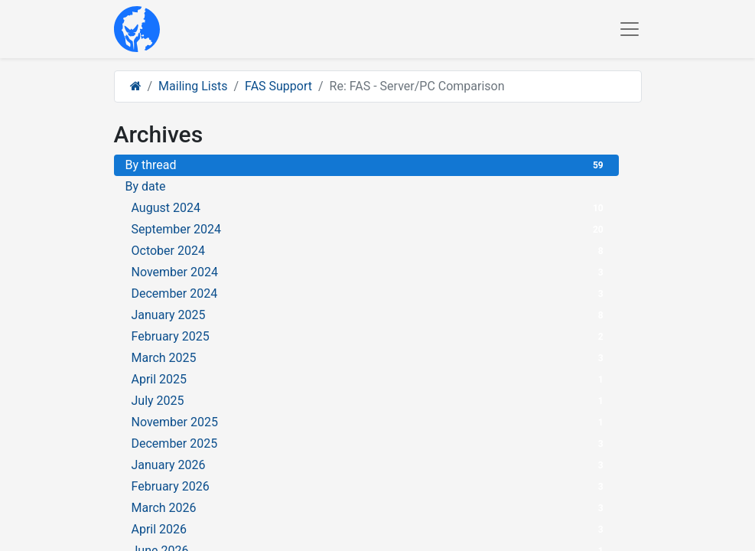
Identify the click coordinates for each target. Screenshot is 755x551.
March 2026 (369, 507)
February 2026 (369, 486)
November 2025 (369, 422)
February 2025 (369, 336)
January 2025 (369, 315)
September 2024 (369, 229)
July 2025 (369, 400)
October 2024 (369, 250)
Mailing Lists (192, 86)
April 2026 (369, 529)
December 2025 (369, 443)
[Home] (136, 86)
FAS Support (278, 86)
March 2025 (369, 357)
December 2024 (369, 293)
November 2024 (369, 272)
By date (145, 186)
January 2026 (369, 465)
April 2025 (369, 379)
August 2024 (369, 208)
